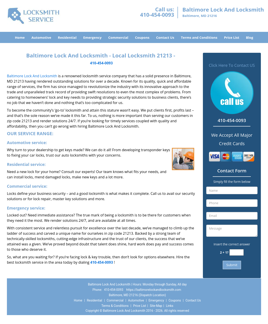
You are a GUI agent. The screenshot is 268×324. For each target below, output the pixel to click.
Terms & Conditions (115, 306)
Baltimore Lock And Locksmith (32, 75)
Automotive (41, 37)
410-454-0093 (157, 14)
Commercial (118, 37)
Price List (231, 37)
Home (20, 37)
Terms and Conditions (199, 37)
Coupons (142, 37)
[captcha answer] (236, 252)
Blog (249, 37)
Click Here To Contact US (232, 65)
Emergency (92, 37)
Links (169, 306)
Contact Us (165, 37)
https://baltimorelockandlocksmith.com (153, 289)
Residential (67, 37)
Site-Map (156, 306)
